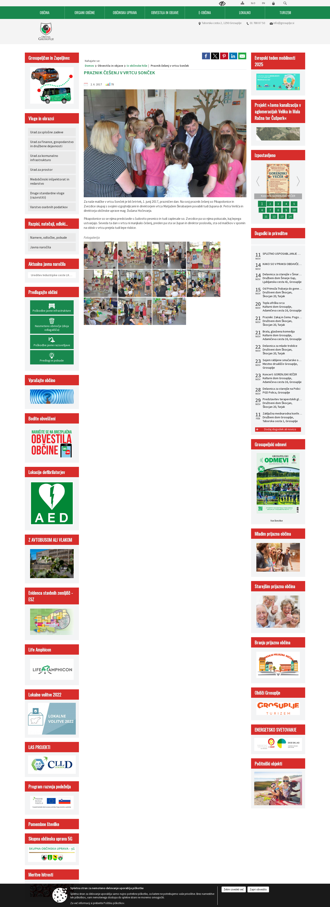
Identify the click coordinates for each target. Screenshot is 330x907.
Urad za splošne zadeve (46, 132)
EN (263, 3)
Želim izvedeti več (234, 889)
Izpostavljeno (265, 155)
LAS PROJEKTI (39, 747)
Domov (89, 66)
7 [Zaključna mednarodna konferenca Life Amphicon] (270, 210)
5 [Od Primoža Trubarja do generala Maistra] (294, 204)
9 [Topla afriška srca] (286, 210)
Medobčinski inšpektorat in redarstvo (49, 181)
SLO (253, 3)
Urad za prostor (41, 169)
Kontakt (39, 392)
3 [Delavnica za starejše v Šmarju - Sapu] (278, 204)
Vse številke (276, 520)
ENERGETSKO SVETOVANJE (275, 729)
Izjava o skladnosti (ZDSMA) (184, 447)
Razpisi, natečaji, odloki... (48, 223)
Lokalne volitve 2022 (44, 694)
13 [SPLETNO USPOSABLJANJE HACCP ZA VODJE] (282, 216)
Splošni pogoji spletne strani (96, 447)
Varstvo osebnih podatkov (49, 207)
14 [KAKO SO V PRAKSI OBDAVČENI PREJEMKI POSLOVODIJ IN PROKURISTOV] (290, 216)
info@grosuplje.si (283, 23)
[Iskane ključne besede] (281, 3)
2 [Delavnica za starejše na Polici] (270, 204)
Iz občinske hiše (137, 66)
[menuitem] (45, 12)
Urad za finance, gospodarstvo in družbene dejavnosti (52, 144)
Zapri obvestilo (258, 889)
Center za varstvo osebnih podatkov (140, 447)
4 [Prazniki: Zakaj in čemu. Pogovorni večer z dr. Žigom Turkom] (286, 204)
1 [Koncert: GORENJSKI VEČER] (262, 203)
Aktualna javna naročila (46, 264)
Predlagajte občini (42, 292)
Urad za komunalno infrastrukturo (44, 158)
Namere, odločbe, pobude (48, 237)
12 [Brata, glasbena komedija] (274, 216)
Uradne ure (109, 392)
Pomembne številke (43, 824)
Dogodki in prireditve (271, 233)
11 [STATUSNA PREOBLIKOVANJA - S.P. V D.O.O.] (266, 216)
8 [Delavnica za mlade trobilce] (278, 210)
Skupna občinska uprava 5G (50, 838)
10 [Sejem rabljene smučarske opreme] (294, 210)
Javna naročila (40, 247)
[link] (206, 56)
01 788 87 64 (45, 421)
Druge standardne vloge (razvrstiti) (47, 195)
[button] (7, 356)
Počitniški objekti (268, 763)
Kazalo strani (243, 447)
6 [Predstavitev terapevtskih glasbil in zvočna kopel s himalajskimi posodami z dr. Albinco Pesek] (262, 210)
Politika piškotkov (218, 447)
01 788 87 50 (257, 23)
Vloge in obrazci (41, 118)
